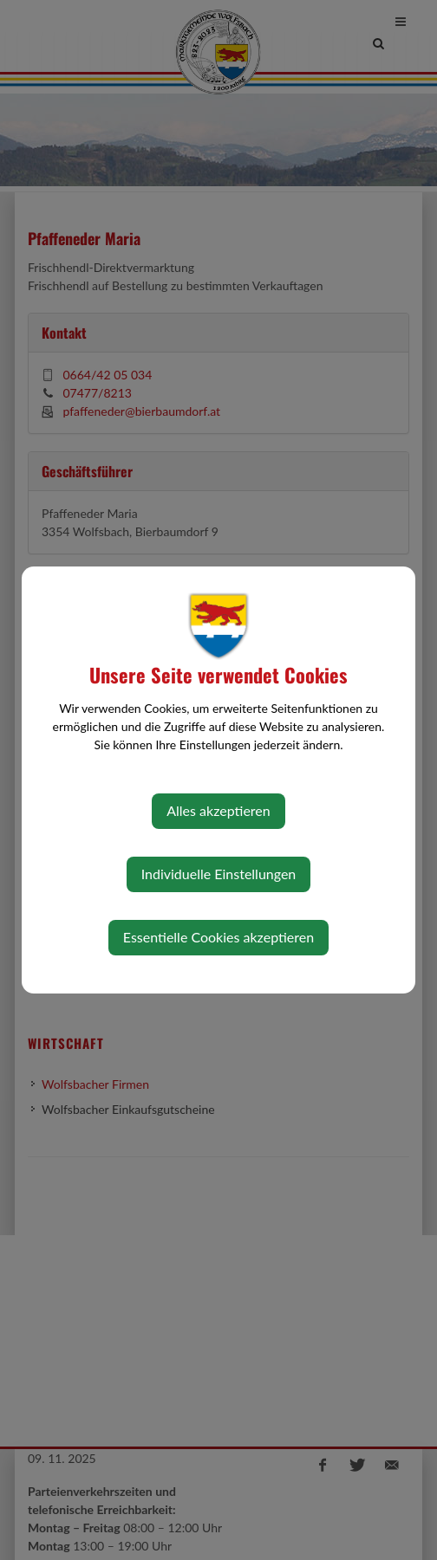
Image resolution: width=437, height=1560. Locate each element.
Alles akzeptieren (218, 810)
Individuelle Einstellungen (219, 873)
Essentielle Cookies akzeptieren (218, 937)
